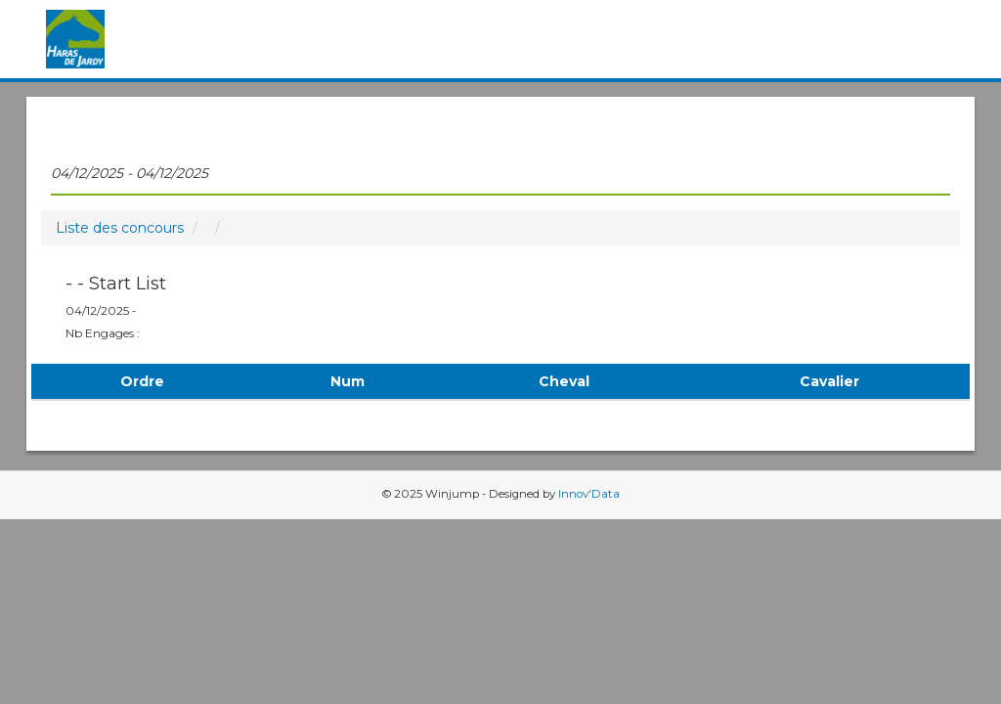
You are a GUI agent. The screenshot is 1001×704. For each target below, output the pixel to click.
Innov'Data (589, 494)
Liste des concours (120, 228)
